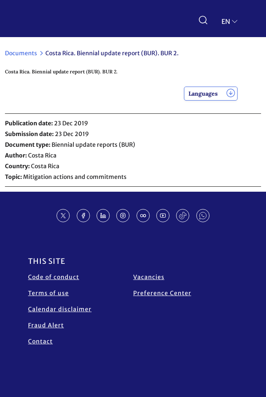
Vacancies (149, 277)
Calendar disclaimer (60, 309)
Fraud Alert (46, 325)
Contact (40, 341)
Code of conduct (53, 277)
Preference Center (162, 293)
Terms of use (48, 293)
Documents (21, 53)
